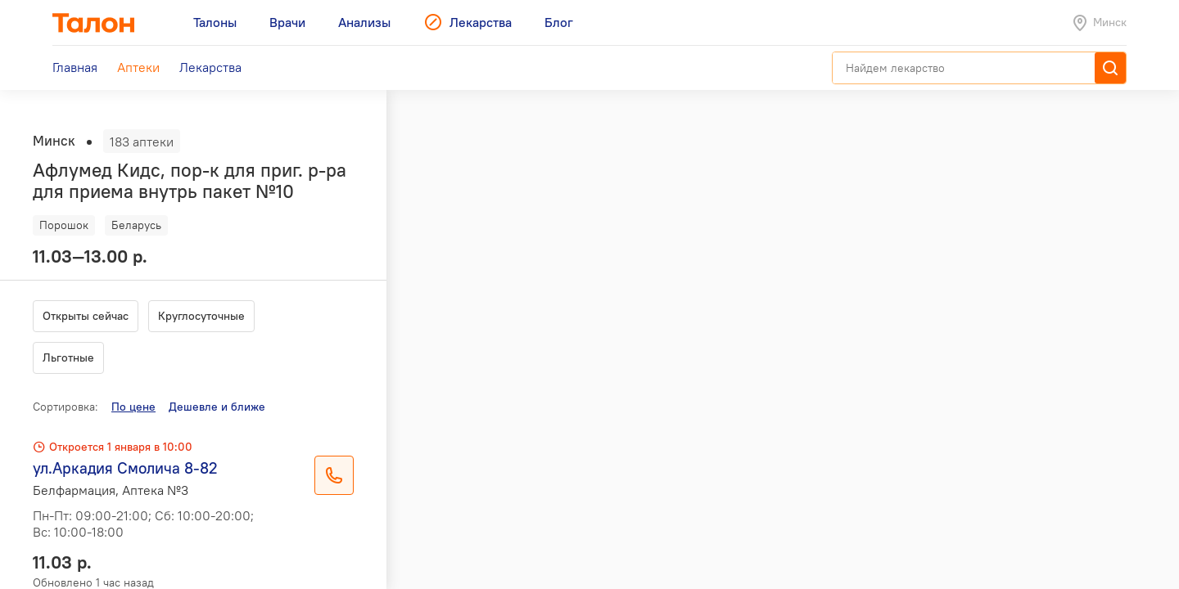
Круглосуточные (201, 315)
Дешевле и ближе (217, 406)
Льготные (68, 357)
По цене (133, 406)
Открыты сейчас (86, 315)
